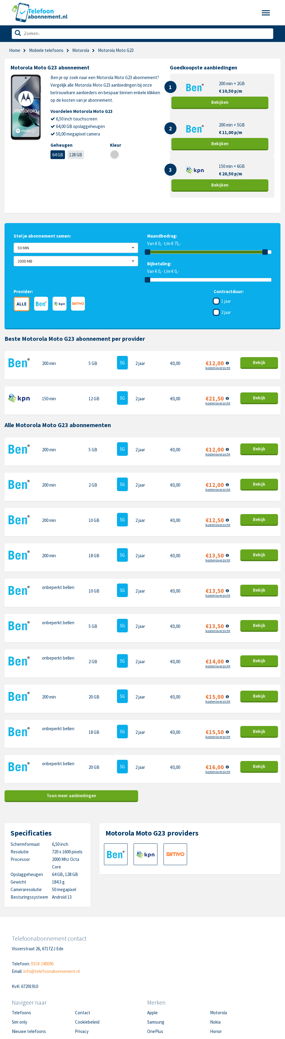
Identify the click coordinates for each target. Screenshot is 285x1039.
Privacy (82, 979)
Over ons (20, 988)
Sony (214, 988)
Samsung (155, 969)
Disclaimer (84, 988)
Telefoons (21, 960)
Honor (216, 979)
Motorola (218, 960)
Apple (152, 960)
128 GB (75, 155)
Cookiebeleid (87, 969)
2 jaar (226, 312)
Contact (82, 960)
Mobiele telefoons (46, 50)
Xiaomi (153, 997)
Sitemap (82, 997)
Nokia (215, 969)
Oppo (215, 997)
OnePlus (155, 979)
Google (153, 988)
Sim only (19, 969)
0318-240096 (42, 911)
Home (14, 50)
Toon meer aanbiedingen (71, 743)
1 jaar (226, 301)
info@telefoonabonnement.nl (51, 919)
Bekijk (219, 102)
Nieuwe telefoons (29, 979)
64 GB (57, 155)
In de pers (21, 997)
